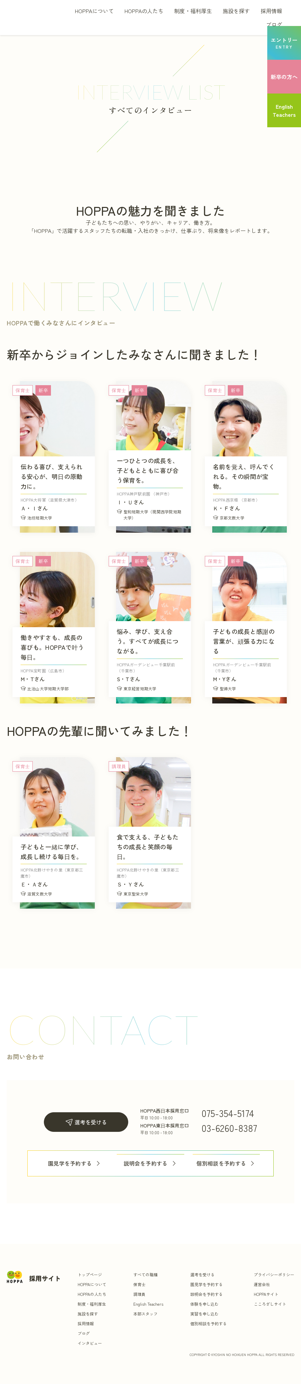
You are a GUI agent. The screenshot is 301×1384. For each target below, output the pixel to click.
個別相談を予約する (226, 1163)
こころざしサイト (270, 1304)
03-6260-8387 (229, 1128)
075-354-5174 (227, 1113)
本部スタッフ (145, 1313)
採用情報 (271, 11)
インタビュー (90, 1343)
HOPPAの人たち (144, 11)
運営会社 (262, 1284)
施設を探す (236, 11)
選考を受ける (86, 1122)
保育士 (139, 1284)
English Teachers (148, 1304)
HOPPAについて (94, 11)
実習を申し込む (204, 1313)
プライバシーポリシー (274, 1274)
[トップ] (38, 17)
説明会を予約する (150, 1163)
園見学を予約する (75, 1163)
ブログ (274, 24)
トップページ (90, 1274)
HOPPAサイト (266, 1294)
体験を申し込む (204, 1304)
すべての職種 (145, 1274)
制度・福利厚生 (193, 11)
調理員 (139, 1294)
